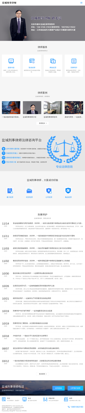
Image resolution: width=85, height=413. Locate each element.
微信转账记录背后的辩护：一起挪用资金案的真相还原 (33, 273)
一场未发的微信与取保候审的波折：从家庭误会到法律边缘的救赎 (37, 361)
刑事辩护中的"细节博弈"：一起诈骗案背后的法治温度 (32, 311)
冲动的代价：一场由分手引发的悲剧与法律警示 (30, 336)
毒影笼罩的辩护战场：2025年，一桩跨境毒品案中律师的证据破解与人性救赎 (41, 261)
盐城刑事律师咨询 (50, 117)
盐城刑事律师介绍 (29, 117)
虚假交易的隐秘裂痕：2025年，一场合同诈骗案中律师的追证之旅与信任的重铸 (42, 248)
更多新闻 (42, 374)
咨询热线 (58, 388)
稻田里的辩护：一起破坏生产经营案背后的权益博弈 (32, 298)
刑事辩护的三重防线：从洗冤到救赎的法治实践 (30, 323)
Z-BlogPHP (12, 411)
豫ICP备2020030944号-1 (14, 409)
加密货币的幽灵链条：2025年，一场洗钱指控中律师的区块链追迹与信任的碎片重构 (44, 236)
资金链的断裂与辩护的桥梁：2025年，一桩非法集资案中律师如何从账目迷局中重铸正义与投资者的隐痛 (48, 223)
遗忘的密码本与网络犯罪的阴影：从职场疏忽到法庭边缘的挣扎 (36, 348)
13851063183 (77, 407)
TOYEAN (24, 411)
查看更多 (42, 123)
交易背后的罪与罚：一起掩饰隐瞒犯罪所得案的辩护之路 (33, 286)
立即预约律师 (75, 388)
